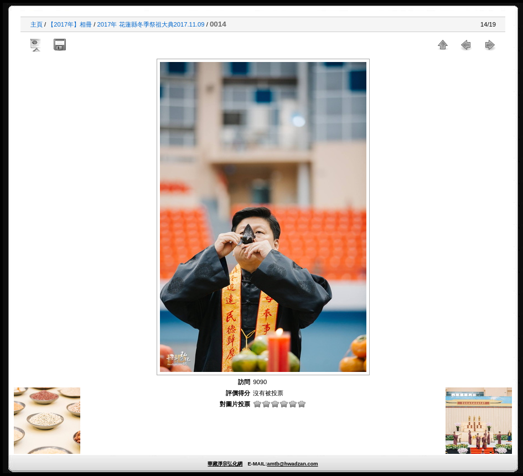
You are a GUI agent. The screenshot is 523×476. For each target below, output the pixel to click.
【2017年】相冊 (70, 24)
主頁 (36, 24)
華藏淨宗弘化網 (225, 464)
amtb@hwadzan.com (292, 464)
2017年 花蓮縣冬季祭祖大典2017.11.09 (151, 24)
